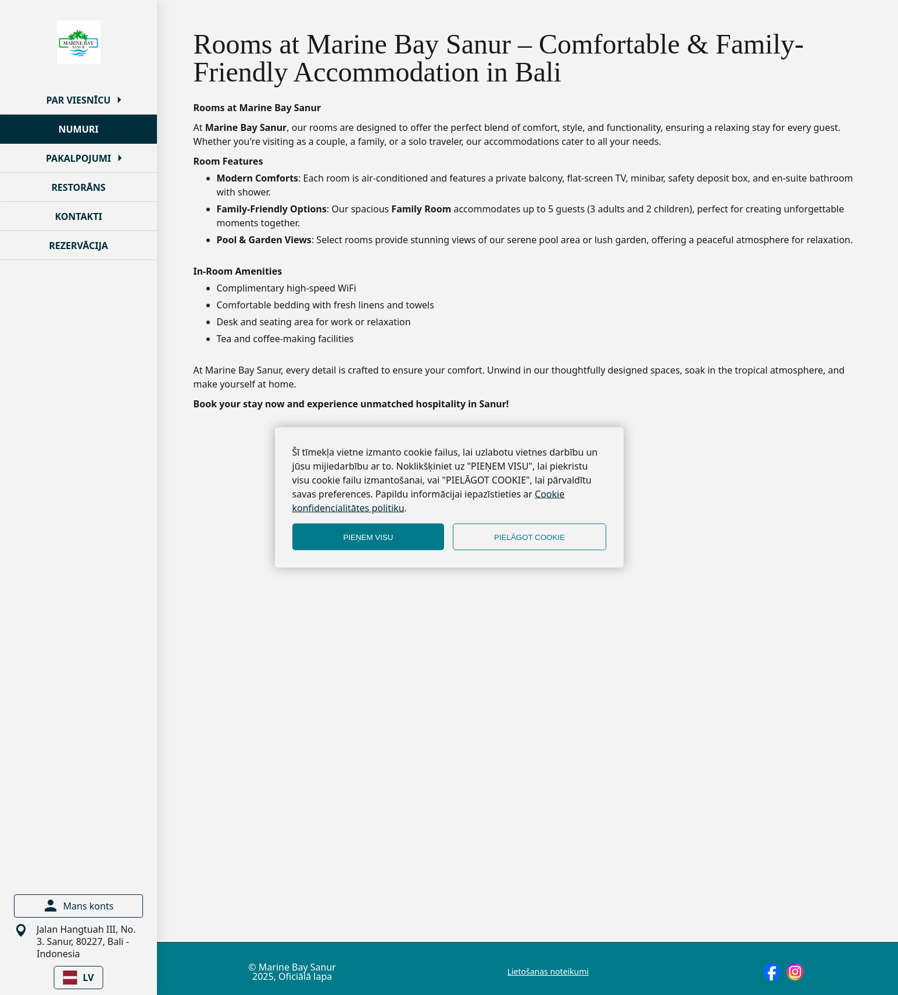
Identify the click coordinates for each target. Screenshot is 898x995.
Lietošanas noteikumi (548, 972)
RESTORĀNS (78, 187)
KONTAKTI (78, 216)
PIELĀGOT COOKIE (529, 536)
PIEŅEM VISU (368, 536)
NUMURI (78, 129)
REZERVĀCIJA (78, 245)
